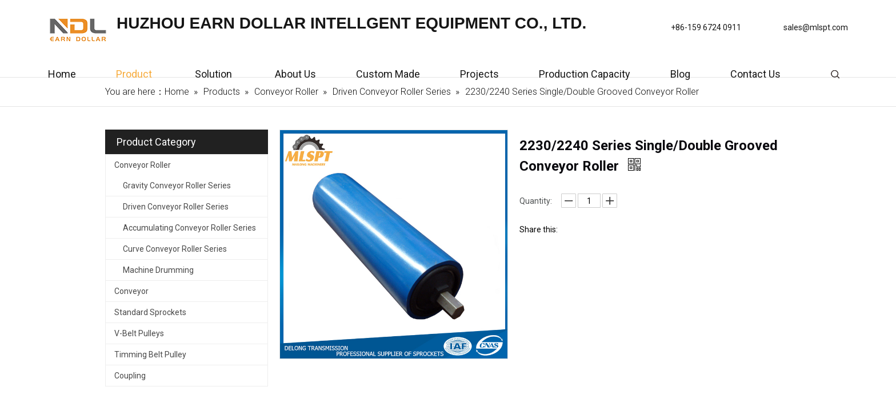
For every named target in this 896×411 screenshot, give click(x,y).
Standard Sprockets (150, 312)
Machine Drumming (158, 270)
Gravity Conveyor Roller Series (177, 185)
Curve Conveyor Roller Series (175, 248)
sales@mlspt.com (815, 27)
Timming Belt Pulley (150, 354)
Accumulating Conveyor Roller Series (189, 227)
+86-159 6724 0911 (706, 27)
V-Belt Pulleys (139, 333)
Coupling (130, 375)
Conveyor (131, 291)
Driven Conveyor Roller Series (176, 206)
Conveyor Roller (142, 165)
